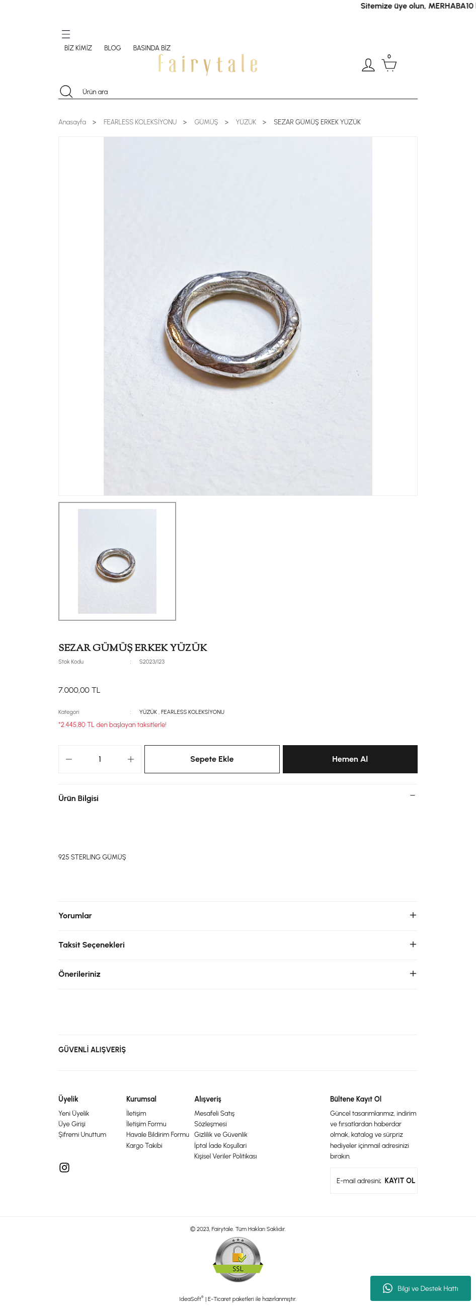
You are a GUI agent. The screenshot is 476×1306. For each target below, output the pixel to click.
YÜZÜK (148, 711)
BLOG (112, 48)
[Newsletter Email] (374, 1181)
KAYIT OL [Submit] (400, 1180)
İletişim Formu (146, 1124)
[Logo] (207, 65)
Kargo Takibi (144, 1145)
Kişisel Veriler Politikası (225, 1156)
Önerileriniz (79, 974)
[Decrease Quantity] (69, 759)
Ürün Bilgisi (78, 798)
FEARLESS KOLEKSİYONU (192, 711)
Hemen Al (350, 759)
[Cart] (389, 65)
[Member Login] (368, 65)
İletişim (136, 1113)
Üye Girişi (72, 1124)
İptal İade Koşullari (220, 1145)
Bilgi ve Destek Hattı (420, 1288)
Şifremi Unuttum (82, 1134)
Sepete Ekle (211, 759)
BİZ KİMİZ (78, 48)
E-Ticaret (219, 1298)
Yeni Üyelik (73, 1113)
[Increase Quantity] (131, 759)
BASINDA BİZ (152, 48)
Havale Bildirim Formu (157, 1134)
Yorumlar (75, 915)
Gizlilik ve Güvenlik (221, 1134)
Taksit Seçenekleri (91, 945)
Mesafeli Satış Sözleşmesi (214, 1118)
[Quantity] (100, 759)
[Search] (238, 91)
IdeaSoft (192, 1298)
